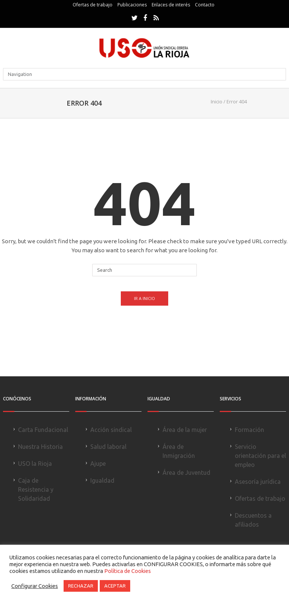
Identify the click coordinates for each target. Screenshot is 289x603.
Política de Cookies (127, 571)
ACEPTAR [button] (115, 585)
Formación (249, 429)
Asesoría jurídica (258, 481)
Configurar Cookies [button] (34, 586)
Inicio (216, 101)
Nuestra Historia (40, 446)
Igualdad (102, 480)
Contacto (204, 5)
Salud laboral (108, 446)
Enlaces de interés (171, 5)
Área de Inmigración (179, 451)
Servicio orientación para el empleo (260, 455)
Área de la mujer (185, 429)
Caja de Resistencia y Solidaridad (35, 489)
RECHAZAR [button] (80, 585)
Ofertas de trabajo (93, 5)
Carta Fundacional (43, 429)
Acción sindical (111, 429)
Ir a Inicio (144, 298)
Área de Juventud (186, 472)
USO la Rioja (35, 463)
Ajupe (98, 463)
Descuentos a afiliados (253, 520)
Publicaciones (132, 5)
